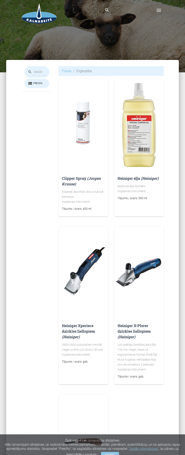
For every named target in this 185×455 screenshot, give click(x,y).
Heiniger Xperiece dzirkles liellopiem (78, 331)
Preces (35, 83)
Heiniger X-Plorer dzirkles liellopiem (134, 331)
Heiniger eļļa (138, 178)
